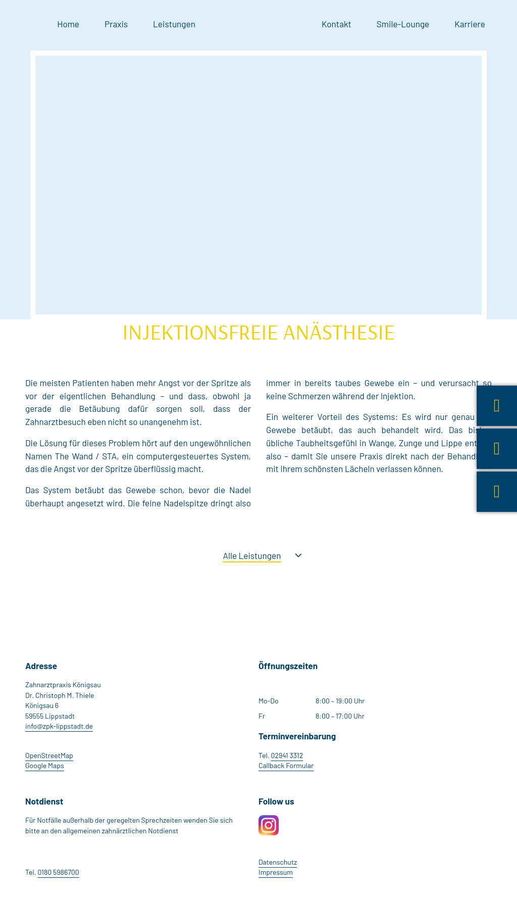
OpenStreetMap (49, 755)
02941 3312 (287, 755)
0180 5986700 (58, 872)
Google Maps (44, 765)
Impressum (275, 872)
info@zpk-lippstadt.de (59, 726)
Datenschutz (277, 862)
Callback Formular (286, 765)
